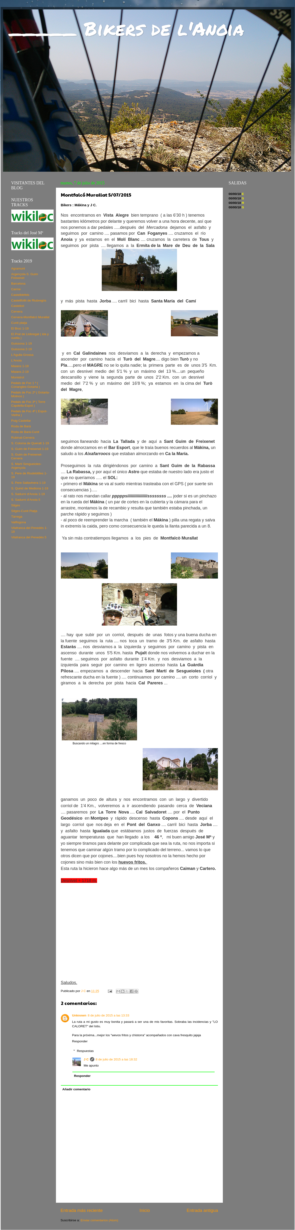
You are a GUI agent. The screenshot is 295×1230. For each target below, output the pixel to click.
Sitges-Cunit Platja (24, 511)
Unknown (79, 1015)
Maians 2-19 (20, 371)
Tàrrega (16, 516)
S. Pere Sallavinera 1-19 (28, 482)
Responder (80, 1041)
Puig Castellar (21, 420)
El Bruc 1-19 (20, 328)
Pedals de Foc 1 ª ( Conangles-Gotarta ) (25, 385)
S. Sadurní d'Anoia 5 (25, 499)
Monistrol (17, 377)
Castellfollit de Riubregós (28, 300)
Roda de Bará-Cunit (25, 432)
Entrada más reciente (82, 1210)
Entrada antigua (202, 1210)
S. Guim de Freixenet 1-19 (29, 449)
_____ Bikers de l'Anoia (127, 28)
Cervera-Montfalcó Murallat (30, 317)
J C (86, 1059)
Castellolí (17, 306)
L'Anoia (16, 360)
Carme (16, 289)
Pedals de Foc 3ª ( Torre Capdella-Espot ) (28, 403)
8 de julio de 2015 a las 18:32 (116, 1059)
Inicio (145, 1210)
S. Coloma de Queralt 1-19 (30, 443)
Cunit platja (19, 323)
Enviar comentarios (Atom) (99, 1220)
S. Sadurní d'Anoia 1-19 (28, 494)
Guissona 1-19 (21, 343)
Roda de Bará (21, 426)
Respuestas (85, 1051)
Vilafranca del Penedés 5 (29, 537)
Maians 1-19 (20, 366)
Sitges (15, 505)
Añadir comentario (76, 1089)
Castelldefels (20, 295)
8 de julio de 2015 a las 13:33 (108, 1015)
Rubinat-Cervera (23, 437)
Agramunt (18, 268)
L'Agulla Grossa (22, 355)
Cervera (17, 311)
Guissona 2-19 (21, 349)
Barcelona (18, 283)
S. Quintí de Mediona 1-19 (29, 488)
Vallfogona (18, 522)
